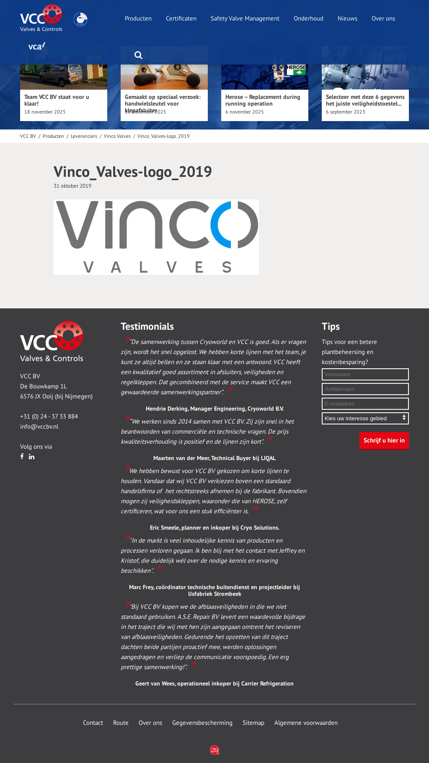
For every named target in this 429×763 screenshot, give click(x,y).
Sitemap (253, 723)
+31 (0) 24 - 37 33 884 (49, 416)
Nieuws (347, 18)
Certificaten (181, 18)
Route (121, 723)
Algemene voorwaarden (306, 723)
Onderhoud (308, 18)
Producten (138, 18)
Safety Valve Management (245, 18)
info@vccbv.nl (39, 426)
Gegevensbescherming (202, 723)
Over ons (383, 18)
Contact (93, 723)
